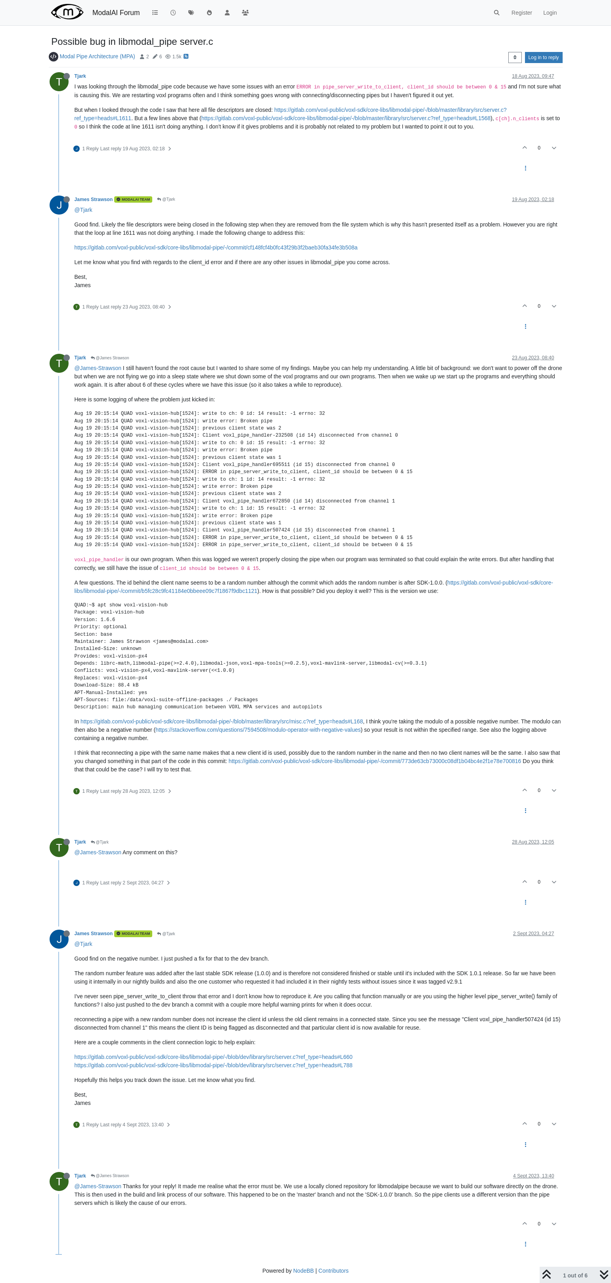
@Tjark (166, 199)
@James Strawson (110, 358)
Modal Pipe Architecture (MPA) (97, 56)
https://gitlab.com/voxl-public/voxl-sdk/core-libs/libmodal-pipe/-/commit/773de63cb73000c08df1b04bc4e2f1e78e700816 (375, 761)
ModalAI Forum (116, 13)
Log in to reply (544, 57)
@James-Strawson (98, 368)
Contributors (333, 1271)
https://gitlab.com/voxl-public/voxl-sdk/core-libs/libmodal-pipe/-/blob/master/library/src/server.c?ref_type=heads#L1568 (346, 118)
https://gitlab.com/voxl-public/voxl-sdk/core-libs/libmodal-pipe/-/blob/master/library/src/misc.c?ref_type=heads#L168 (221, 721)
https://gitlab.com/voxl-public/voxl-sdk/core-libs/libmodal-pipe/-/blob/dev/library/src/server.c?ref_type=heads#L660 (214, 1057)
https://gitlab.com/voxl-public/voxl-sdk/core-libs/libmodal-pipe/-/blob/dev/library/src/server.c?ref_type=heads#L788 (214, 1065)
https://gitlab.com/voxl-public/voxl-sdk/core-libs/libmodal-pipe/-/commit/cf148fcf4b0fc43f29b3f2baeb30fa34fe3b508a (216, 247)
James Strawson (94, 199)
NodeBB (303, 1271)
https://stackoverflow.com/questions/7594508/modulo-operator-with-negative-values (258, 730)
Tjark (80, 76)
